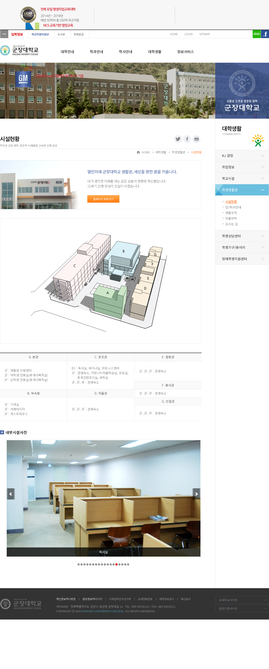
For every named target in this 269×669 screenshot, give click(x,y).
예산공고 (186, 599)
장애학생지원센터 (234, 258)
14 (116, 564)
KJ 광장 (227, 155)
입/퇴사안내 (233, 207)
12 (111, 564)
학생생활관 (230, 189)
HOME (174, 34)
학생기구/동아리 (233, 247)
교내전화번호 (145, 599)
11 (108, 564)
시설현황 (231, 201)
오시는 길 (231, 224)
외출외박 (231, 218)
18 (128, 564)
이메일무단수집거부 (120, 599)
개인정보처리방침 (66, 599)
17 (125, 564)
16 (122, 564)
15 (119, 564)
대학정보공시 (166, 599)
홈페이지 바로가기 (103, 199)
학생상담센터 (231, 236)
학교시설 (228, 178)
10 (105, 564)
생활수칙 (231, 212)
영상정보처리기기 (92, 599)
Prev (10, 494)
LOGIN (189, 34)
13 (113, 564)
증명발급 (79, 34)
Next (196, 494)
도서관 (61, 34)
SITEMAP (204, 34)
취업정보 (228, 167)
